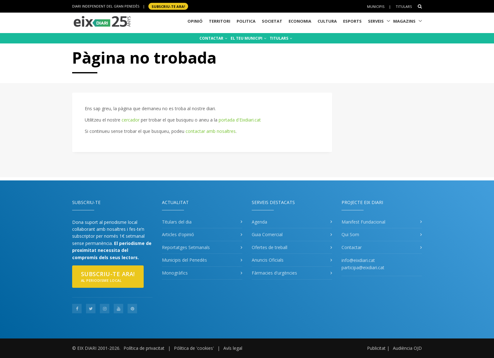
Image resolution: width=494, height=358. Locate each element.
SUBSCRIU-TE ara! (168, 6)
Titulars (404, 6)
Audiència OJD (407, 348)
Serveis (376, 21)
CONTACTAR (213, 38)
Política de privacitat (143, 348)
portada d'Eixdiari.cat (240, 120)
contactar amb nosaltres (211, 131)
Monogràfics (175, 273)
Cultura (327, 21)
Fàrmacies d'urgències (274, 273)
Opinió (195, 21)
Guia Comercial (267, 234)
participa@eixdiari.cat (363, 267)
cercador (131, 120)
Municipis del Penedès (184, 260)
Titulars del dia (177, 222)
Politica (246, 21)
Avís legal (232, 348)
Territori (219, 21)
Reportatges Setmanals (186, 247)
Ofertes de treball (269, 247)
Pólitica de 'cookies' (194, 348)
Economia (300, 21)
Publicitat (376, 348)
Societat (272, 21)
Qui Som (350, 234)
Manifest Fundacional (363, 222)
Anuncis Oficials (268, 260)
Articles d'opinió (178, 234)
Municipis (375, 6)
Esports (352, 21)
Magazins (404, 21)
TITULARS (281, 38)
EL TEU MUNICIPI (249, 38)
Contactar (352, 247)
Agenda (259, 222)
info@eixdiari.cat (358, 260)
